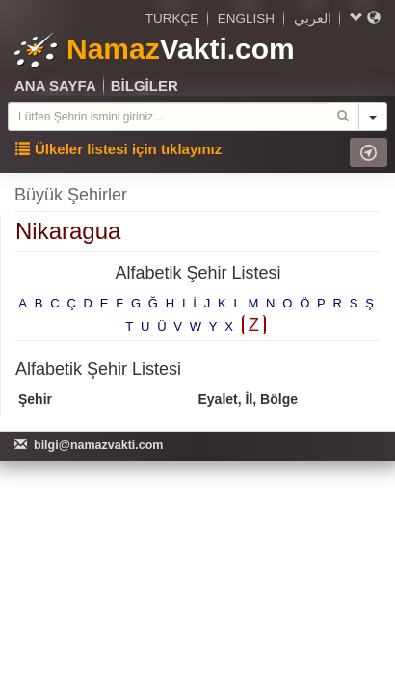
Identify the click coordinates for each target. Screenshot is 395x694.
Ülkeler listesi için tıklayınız (118, 149)
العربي (312, 19)
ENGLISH (246, 19)
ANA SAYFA (55, 85)
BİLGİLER (144, 85)
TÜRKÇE (172, 19)
